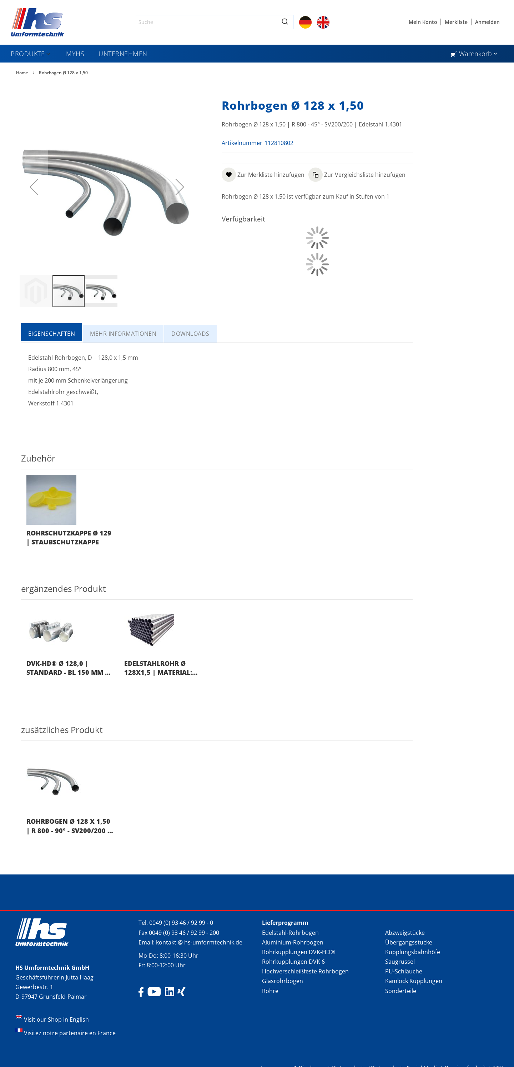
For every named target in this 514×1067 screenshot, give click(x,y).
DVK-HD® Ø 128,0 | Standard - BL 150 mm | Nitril (67, 668)
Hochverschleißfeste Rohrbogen (305, 971)
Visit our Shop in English (56, 1019)
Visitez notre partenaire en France (70, 1033)
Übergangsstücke (408, 942)
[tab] (52, 333)
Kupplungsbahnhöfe (412, 952)
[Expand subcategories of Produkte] (48, 54)
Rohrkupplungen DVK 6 (293, 962)
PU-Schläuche (403, 971)
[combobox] (214, 22)
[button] (36, 291)
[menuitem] (31, 54)
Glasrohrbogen (282, 981)
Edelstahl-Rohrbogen (290, 933)
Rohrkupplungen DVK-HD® (298, 952)
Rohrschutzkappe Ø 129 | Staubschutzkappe (68, 537)
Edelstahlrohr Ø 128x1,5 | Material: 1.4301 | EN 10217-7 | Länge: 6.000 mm (159, 668)
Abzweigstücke (405, 933)
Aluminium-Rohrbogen (292, 942)
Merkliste (456, 22)
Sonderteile (400, 991)
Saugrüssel (400, 962)
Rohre (270, 991)
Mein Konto (423, 22)
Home (22, 73)
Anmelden (487, 22)
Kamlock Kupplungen (413, 981)
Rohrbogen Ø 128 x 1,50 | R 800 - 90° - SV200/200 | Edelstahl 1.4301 (68, 826)
